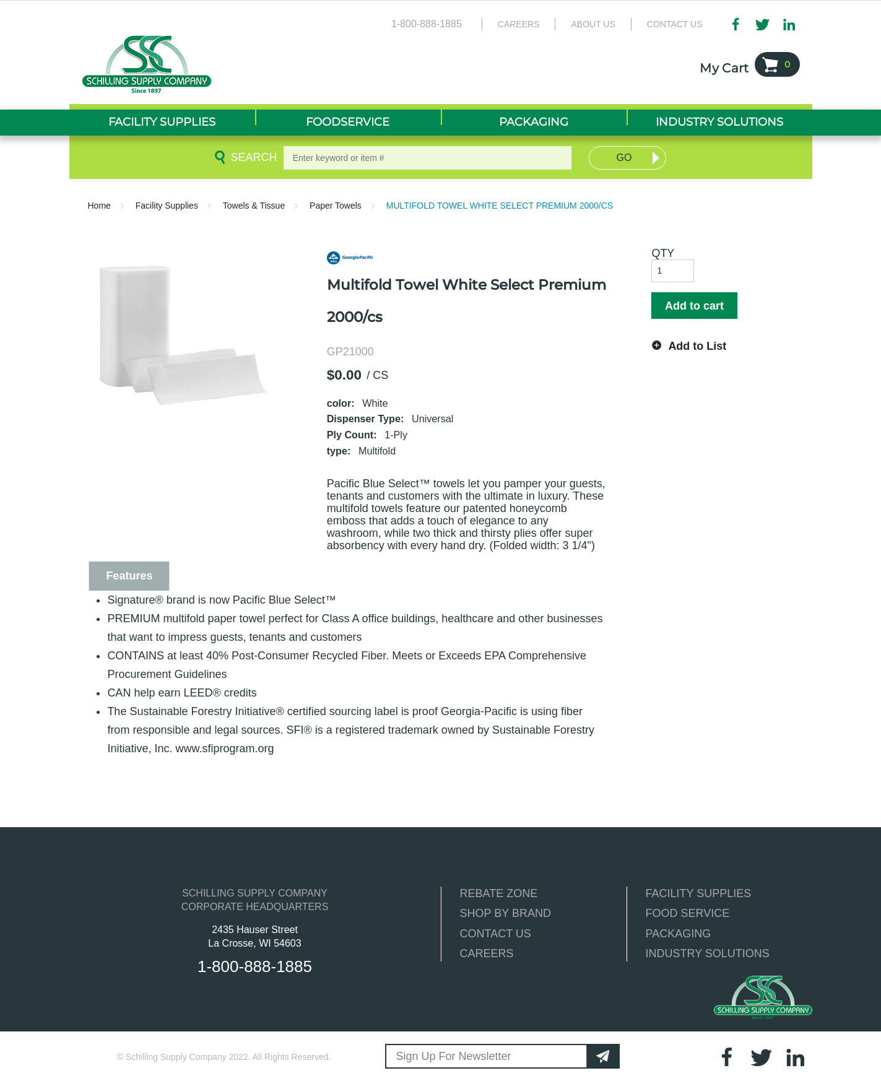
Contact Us (675, 24)
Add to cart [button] (694, 306)
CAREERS (487, 953)
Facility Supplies (167, 206)
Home (99, 206)
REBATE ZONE (499, 893)
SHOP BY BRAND (505, 913)
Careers (519, 24)
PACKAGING (678, 933)
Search (251, 157)
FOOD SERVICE (688, 913)
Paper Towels (336, 206)
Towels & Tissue (254, 206)
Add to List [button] (697, 346)
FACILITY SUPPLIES (699, 893)
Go (624, 157)
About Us (593, 24)
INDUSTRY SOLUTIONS (708, 953)
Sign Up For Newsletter (453, 1056)
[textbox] (428, 158)
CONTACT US (495, 933)
